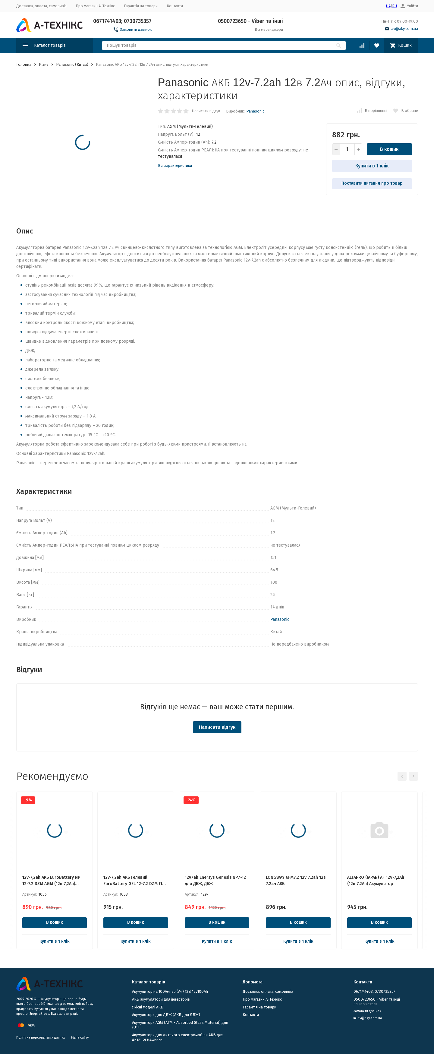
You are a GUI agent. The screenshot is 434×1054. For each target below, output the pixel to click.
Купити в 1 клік (371, 166)
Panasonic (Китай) (72, 64)
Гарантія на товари (141, 6)
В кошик (389, 149)
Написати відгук (206, 111)
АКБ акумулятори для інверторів (161, 999)
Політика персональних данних (40, 1038)
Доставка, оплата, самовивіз (41, 6)
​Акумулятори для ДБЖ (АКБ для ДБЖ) (166, 1014)
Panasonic (255, 111)
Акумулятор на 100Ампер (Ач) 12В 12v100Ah (170, 991)
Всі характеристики (175, 165)
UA (388, 6)
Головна (23, 64)
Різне (44, 64)
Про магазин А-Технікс (95, 6)
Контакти (175, 6)
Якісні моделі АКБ (147, 1007)
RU (394, 6)
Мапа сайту (80, 1038)
